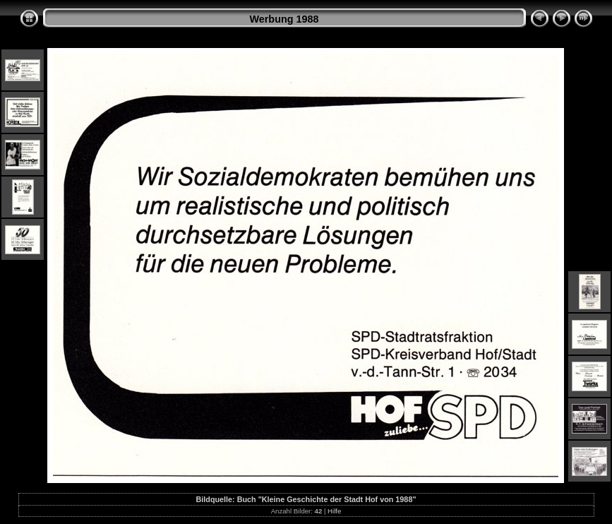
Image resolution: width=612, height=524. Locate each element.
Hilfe (334, 511)
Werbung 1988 (283, 19)
